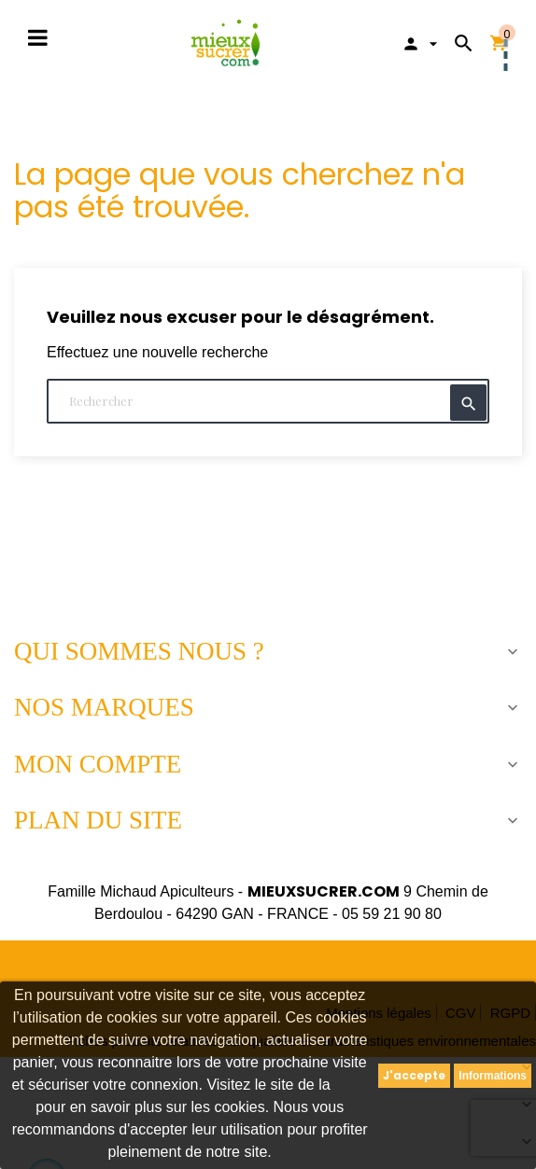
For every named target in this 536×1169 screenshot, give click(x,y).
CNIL (351, 1084)
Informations (492, 1075)
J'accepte (414, 1075)
